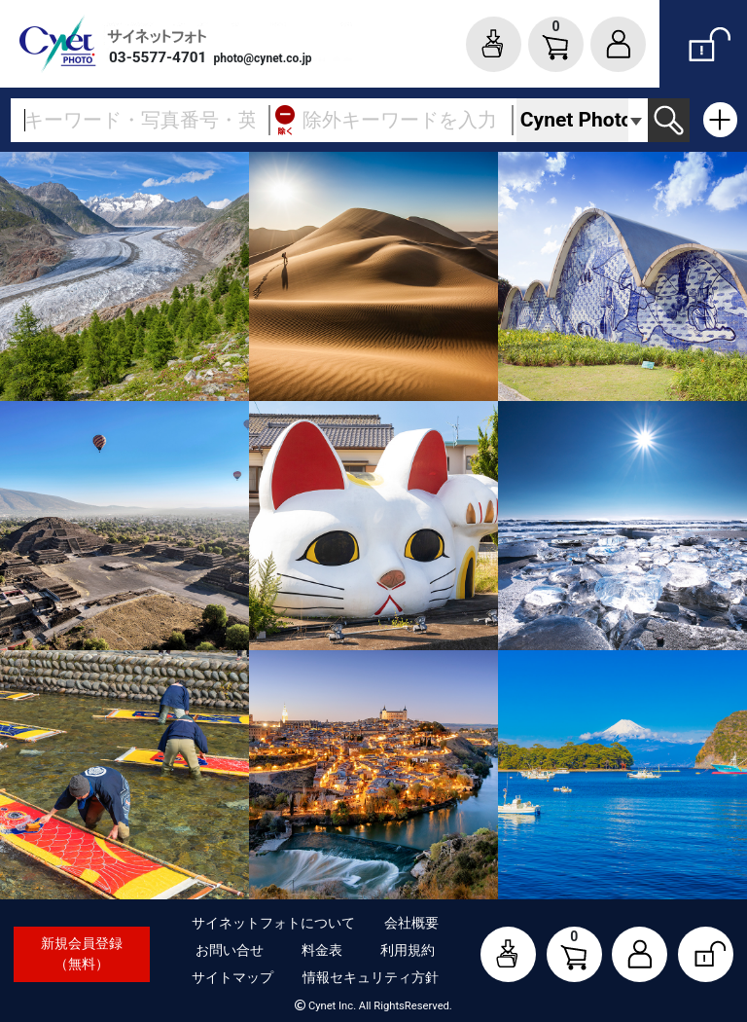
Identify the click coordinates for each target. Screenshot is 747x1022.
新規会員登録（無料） (82, 953)
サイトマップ (232, 977)
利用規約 (407, 950)
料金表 (322, 950)
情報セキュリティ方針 (370, 977)
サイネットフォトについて (273, 923)
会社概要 (411, 923)
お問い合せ (230, 950)
